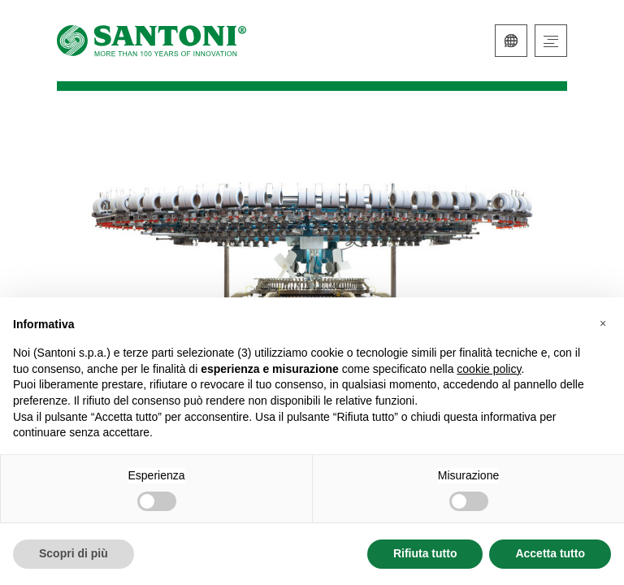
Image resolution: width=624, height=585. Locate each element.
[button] (603, 323)
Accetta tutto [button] (550, 553)
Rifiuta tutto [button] (425, 553)
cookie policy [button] (489, 368)
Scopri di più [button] (73, 553)
